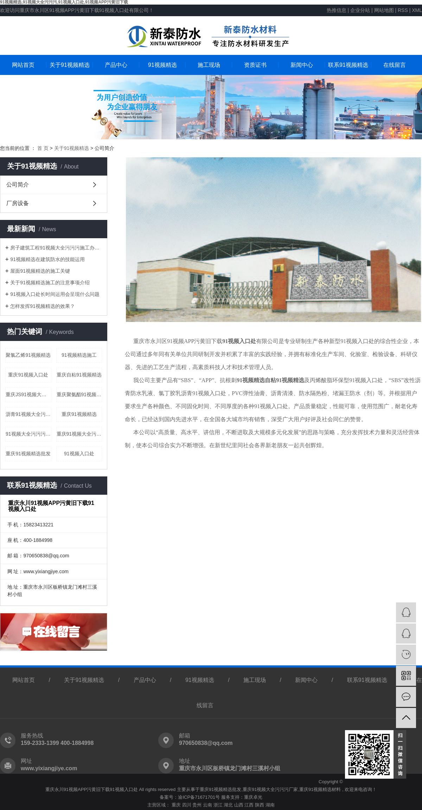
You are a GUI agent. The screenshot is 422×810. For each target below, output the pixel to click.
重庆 (176, 805)
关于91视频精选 (70, 65)
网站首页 (23, 65)
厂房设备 (17, 203)
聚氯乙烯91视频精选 (28, 355)
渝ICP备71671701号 (199, 797)
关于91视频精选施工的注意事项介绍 (50, 282)
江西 (249, 805)
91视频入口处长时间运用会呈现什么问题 (55, 294)
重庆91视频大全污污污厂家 (270, 789)
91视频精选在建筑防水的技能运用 (47, 259)
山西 (238, 805)
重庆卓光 (253, 797)
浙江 (218, 805)
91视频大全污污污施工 (28, 434)
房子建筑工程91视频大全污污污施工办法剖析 (56, 248)
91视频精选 (162, 65)
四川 (186, 805)
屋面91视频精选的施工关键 (40, 271)
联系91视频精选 (348, 65)
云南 (207, 805)
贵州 (197, 805)
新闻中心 (301, 65)
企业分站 (360, 10)
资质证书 (255, 65)
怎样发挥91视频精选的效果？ (42, 306)
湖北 (228, 805)
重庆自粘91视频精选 (79, 375)
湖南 (270, 805)
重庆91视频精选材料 (320, 789)
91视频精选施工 (79, 355)
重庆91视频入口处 (28, 375)
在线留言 (394, 65)
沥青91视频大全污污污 (28, 414)
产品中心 (116, 65)
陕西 (259, 805)
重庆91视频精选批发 (28, 453)
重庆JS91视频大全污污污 (28, 394)
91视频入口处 (79, 453)
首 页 (43, 148)
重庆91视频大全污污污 (79, 434)
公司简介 (17, 185)
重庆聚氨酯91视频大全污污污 (79, 394)
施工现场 (209, 65)
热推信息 (336, 10)
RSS (403, 10)
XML (417, 10)
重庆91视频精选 (79, 414)
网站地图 (384, 10)
